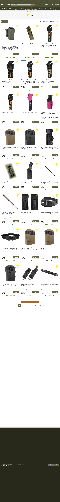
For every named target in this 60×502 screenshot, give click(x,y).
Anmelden (47, 4)
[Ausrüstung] (1, 31)
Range (2, 52)
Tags (2, 48)
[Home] (26, 11)
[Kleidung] (1, 27)
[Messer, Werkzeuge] (1, 34)
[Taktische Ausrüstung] (1, 32)
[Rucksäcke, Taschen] (1, 29)
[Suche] (21, 4)
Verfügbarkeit (4, 43)
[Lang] (58, 0)
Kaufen (55, 323)
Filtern (8, 21)
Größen (2, 50)
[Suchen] (33, 4)
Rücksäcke (3, 57)
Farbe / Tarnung (4, 45)
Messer (2, 55)
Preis (2, 41)
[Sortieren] (52, 22)
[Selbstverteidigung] (1, 36)
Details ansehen (6, 465)
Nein (51, 464)
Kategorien (3, 24)
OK (56, 464)
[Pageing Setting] (58, 21)
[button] (42, 5)
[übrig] (1, 38)
